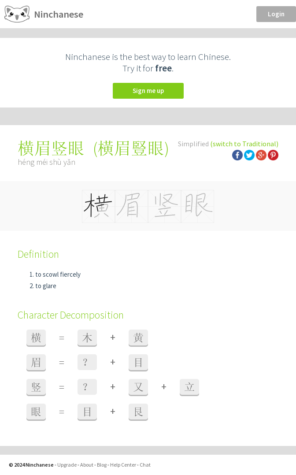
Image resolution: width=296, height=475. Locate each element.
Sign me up (148, 90)
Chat (145, 464)
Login (276, 14)
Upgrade (67, 464)
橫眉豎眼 (130, 148)
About (86, 464)
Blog (102, 464)
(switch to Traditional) (244, 143)
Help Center (123, 464)
